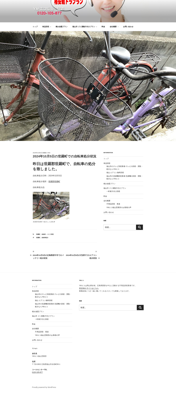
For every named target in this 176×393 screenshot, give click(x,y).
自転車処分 (45, 237)
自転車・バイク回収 (48, 234)
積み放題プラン (62, 27)
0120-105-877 (37, 372)
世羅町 (38, 234)
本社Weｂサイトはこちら (89, 288)
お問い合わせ (128, 27)
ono (48, 152)
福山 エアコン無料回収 (115, 173)
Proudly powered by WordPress (44, 387)
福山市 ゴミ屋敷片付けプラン (84, 27)
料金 (103, 27)
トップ (35, 27)
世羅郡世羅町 (54, 181)
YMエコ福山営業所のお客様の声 (118, 207)
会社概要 (114, 27)
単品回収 (46, 27)
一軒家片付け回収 (113, 191)
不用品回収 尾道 (113, 204)
